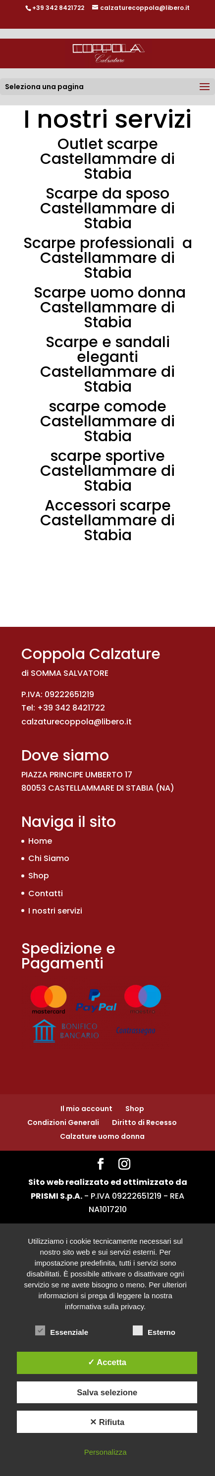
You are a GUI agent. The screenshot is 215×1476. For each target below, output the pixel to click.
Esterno (154, 1330)
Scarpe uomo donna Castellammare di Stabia (110, 307)
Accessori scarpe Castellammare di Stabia (107, 520)
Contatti (45, 893)
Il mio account (86, 1109)
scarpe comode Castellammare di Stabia (107, 421)
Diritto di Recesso (144, 1122)
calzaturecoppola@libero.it (76, 721)
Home (40, 841)
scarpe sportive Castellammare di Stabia (107, 471)
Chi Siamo (48, 858)
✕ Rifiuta (107, 1422)
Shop (38, 875)
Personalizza (105, 1452)
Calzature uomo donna (102, 1136)
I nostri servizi (55, 910)
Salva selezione (107, 1392)
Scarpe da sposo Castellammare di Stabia (107, 208)
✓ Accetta (107, 1362)
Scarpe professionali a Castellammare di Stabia (107, 258)
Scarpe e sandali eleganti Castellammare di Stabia (107, 364)
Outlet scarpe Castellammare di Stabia (107, 159)
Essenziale (61, 1330)
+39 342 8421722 (58, 7)
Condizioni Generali (63, 1122)
